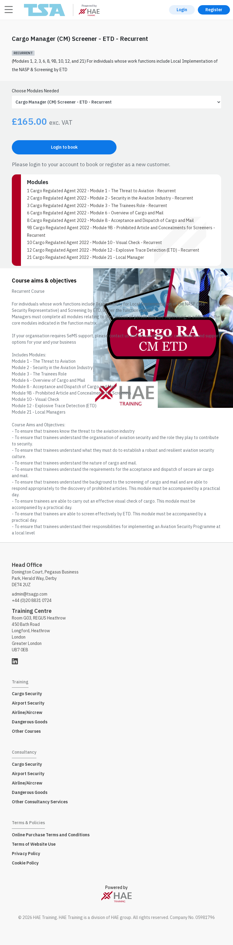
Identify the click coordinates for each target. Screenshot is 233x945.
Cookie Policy (25, 863)
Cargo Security (27, 693)
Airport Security (28, 703)
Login (182, 9)
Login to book (64, 147)
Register (213, 9)
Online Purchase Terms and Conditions (50, 835)
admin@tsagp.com (29, 594)
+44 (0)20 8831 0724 (32, 600)
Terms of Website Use (34, 844)
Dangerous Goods (29, 722)
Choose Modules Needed (35, 91)
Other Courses (26, 731)
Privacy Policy (26, 853)
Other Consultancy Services (40, 802)
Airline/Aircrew (27, 712)
